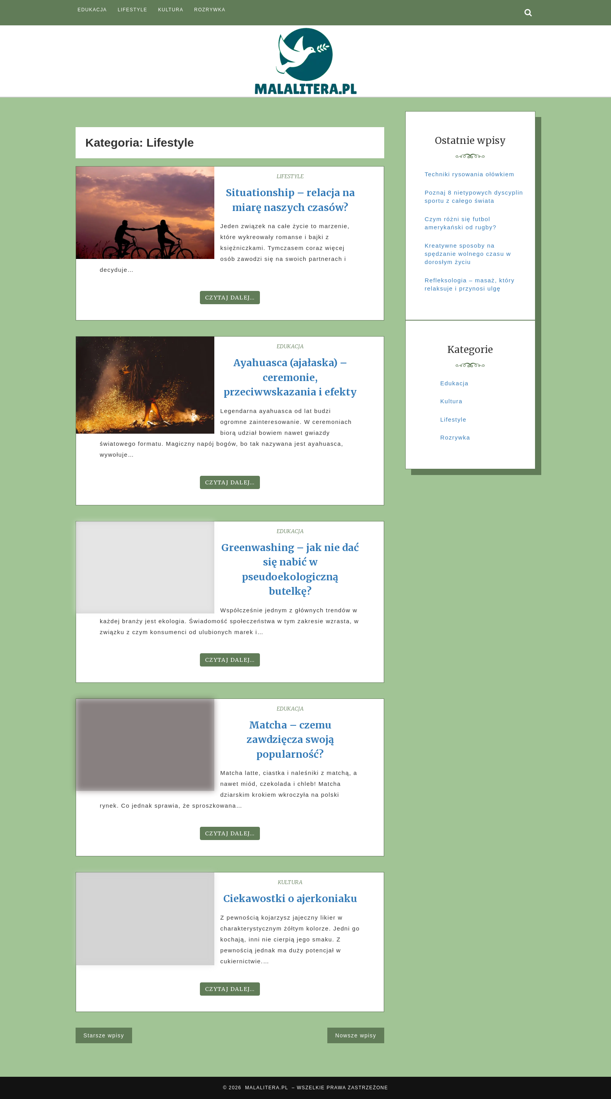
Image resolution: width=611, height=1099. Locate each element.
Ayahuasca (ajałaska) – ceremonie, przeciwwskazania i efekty (290, 377)
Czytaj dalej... (230, 297)
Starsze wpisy (103, 1035)
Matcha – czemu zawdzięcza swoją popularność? (290, 739)
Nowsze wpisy (355, 1035)
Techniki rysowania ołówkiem (469, 174)
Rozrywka (209, 9)
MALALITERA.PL (266, 1087)
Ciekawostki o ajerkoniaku (290, 898)
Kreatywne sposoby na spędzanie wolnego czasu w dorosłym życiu (468, 254)
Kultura (171, 9)
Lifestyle (132, 9)
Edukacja (92, 9)
